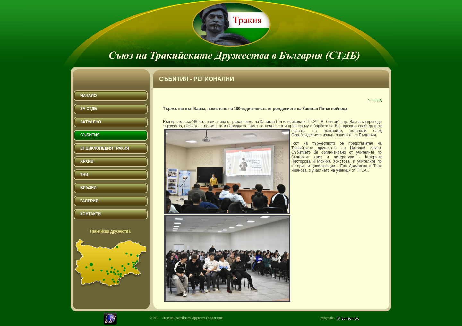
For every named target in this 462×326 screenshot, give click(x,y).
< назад (375, 100)
